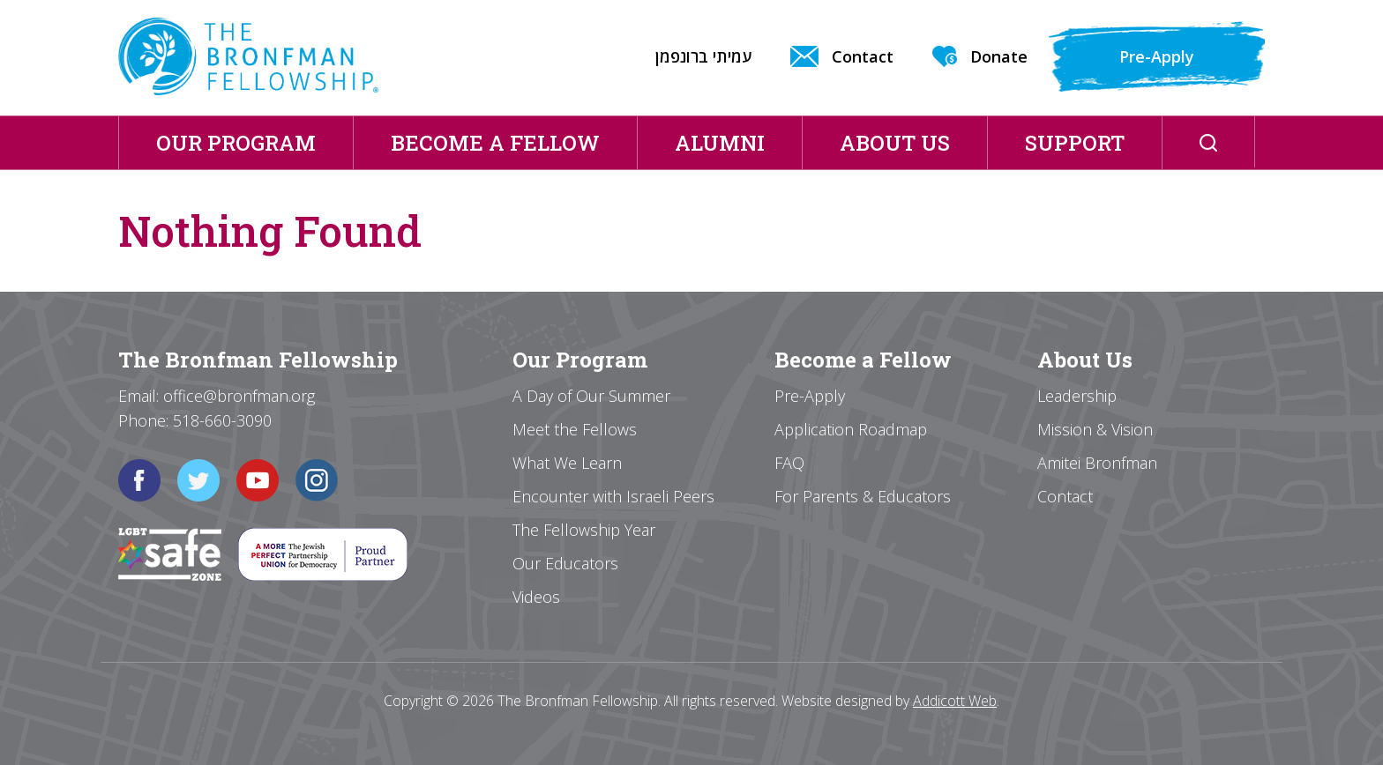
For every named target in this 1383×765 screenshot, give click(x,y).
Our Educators (565, 563)
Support (1075, 143)
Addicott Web (955, 700)
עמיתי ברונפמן (703, 56)
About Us (895, 143)
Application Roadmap (850, 429)
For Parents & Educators (862, 496)
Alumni (720, 143)
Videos (536, 596)
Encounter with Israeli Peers (613, 496)
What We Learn (567, 462)
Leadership (1077, 395)
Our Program (236, 143)
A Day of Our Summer (591, 395)
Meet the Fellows (574, 429)
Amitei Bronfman (1097, 462)
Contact (862, 56)
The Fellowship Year (583, 529)
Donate (999, 56)
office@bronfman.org (239, 395)
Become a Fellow (495, 143)
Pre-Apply (1156, 56)
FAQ (789, 462)
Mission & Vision (1095, 429)
